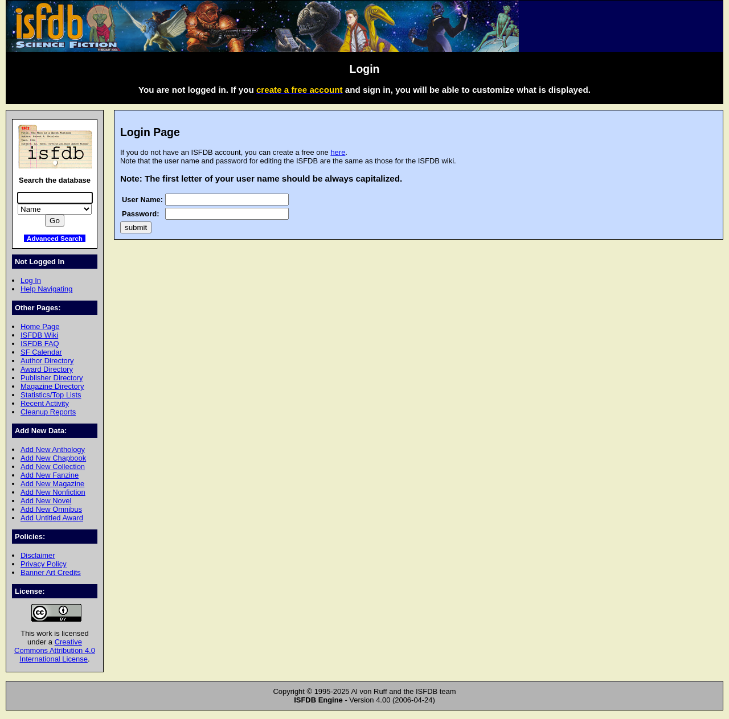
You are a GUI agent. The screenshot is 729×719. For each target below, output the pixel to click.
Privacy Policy (44, 564)
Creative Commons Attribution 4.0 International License (54, 650)
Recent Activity (45, 403)
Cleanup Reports (48, 412)
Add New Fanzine (50, 475)
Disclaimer (38, 555)
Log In (31, 280)
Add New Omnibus (51, 509)
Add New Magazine (52, 483)
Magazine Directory (52, 386)
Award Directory (47, 369)
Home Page (40, 326)
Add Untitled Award (52, 517)
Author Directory (47, 360)
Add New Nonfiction (53, 492)
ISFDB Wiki (39, 335)
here (337, 152)
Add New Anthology (53, 449)
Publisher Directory (52, 377)
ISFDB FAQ (40, 343)
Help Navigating (46, 289)
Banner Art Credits (51, 572)
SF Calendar (41, 352)
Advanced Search (55, 238)
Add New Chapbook (53, 458)
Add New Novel (46, 500)
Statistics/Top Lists (51, 395)
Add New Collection (53, 466)
